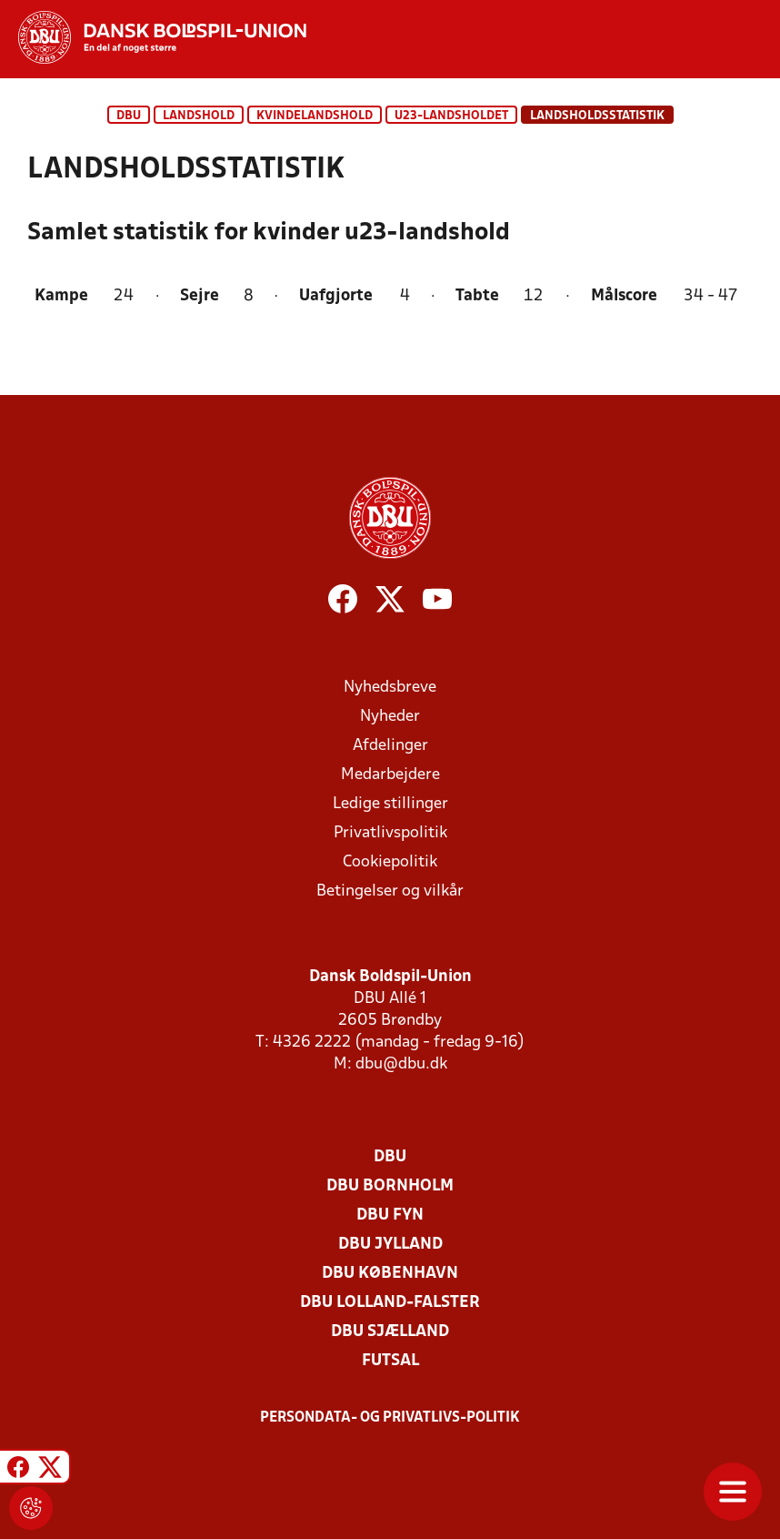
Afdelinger (390, 746)
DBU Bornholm (390, 1186)
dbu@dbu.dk (401, 1064)
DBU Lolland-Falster (390, 1303)
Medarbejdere (390, 775)
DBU (128, 116)
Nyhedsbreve (390, 687)
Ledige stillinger (390, 804)
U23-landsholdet (451, 116)
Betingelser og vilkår (390, 891)
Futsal (390, 1361)
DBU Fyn (390, 1215)
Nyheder (390, 716)
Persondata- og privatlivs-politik (390, 1418)
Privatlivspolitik (390, 833)
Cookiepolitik (390, 862)
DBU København (390, 1273)
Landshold (199, 116)
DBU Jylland (390, 1244)
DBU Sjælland (390, 1332)
